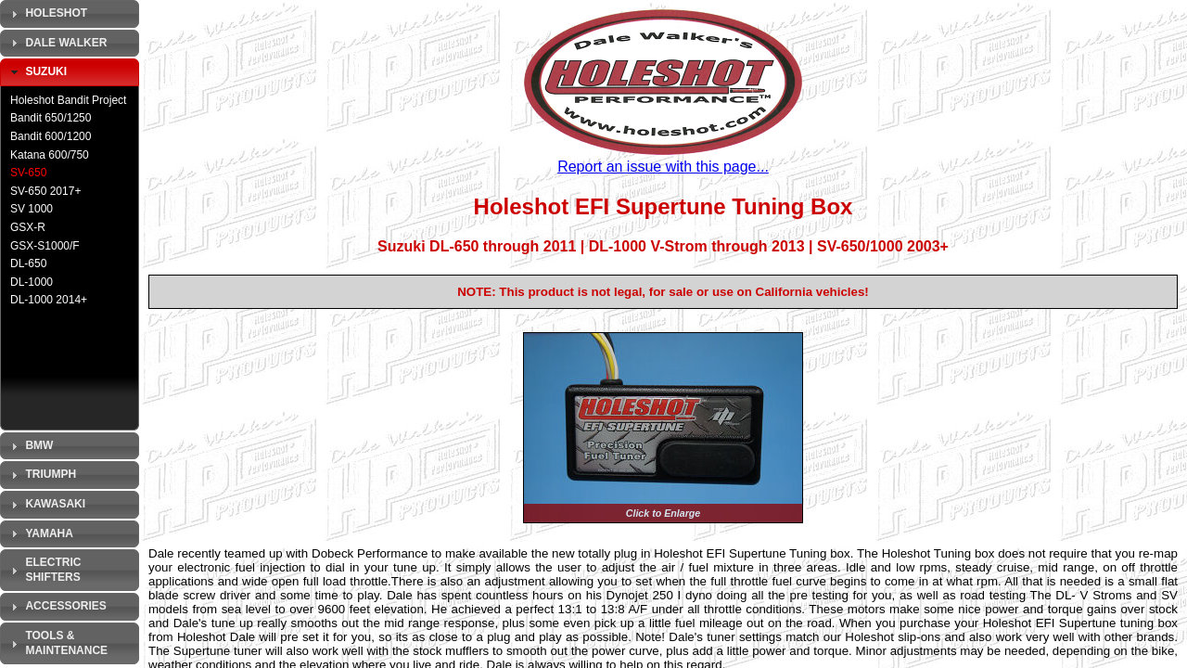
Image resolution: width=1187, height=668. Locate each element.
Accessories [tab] (56, 606)
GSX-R (27, 227)
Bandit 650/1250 (50, 117)
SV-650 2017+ (45, 191)
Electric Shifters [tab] (43, 570)
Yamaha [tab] (39, 533)
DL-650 (28, 263)
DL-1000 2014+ (48, 299)
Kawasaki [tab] (45, 504)
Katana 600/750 (49, 154)
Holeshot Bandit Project (68, 100)
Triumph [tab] (41, 475)
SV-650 (28, 172)
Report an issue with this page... (663, 166)
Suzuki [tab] (36, 72)
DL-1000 (31, 282)
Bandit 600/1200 (50, 136)
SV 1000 (31, 208)
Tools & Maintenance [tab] (57, 643)
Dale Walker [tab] (56, 42)
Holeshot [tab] (46, 13)
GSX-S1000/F (45, 245)
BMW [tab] (29, 446)
